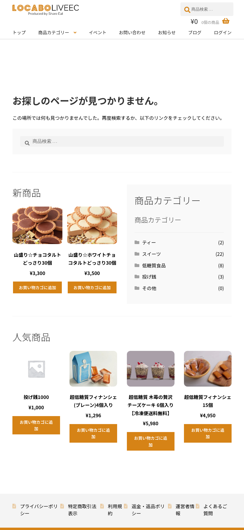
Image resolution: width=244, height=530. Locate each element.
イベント (97, 32)
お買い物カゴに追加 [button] (37, 287)
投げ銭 (149, 276)
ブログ (194, 32)
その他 (149, 288)
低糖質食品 (154, 265)
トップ (19, 32)
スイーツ (151, 253)
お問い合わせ (132, 32)
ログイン (223, 32)
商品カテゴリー (53, 32)
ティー (149, 242)
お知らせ (167, 32)
